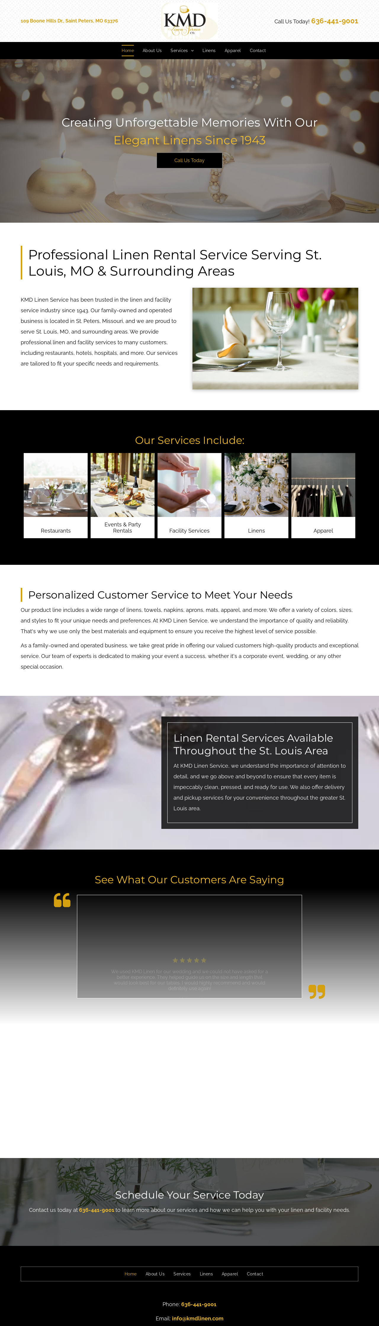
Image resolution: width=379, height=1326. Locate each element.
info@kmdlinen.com (198, 1318)
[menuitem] (123, 50)
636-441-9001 (334, 21)
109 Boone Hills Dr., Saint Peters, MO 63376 (69, 21)
